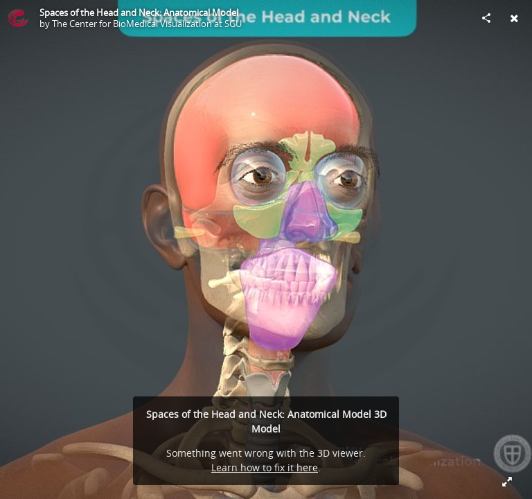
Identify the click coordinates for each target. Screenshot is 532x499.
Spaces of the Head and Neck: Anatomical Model (138, 12)
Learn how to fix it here (264, 467)
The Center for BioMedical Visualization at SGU (147, 23)
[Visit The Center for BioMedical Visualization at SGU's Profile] (18, 18)
